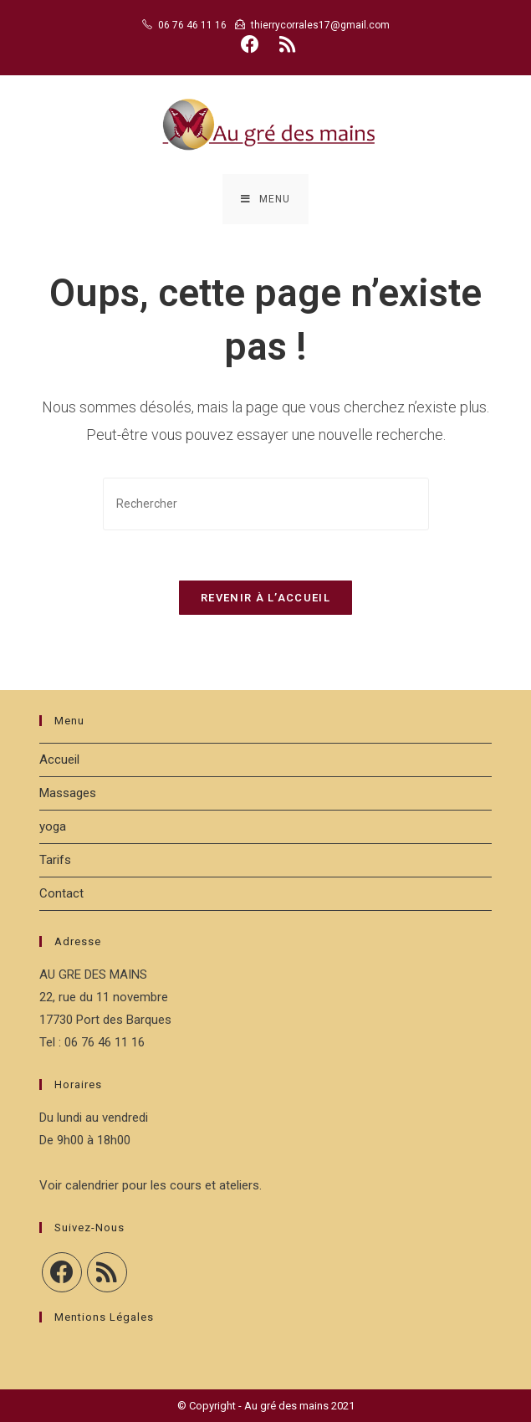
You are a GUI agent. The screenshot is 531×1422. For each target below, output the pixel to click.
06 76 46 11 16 (192, 25)
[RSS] (107, 1272)
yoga (52, 826)
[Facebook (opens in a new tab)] (250, 44)
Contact (61, 893)
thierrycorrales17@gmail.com (320, 25)
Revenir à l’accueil (265, 597)
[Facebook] (62, 1272)
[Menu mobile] (265, 199)
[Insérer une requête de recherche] (266, 504)
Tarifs (55, 859)
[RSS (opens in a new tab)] (284, 44)
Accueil (59, 759)
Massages (67, 793)
